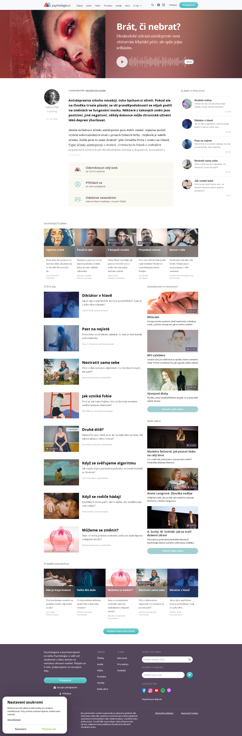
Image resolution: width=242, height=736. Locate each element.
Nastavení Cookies (189, 713)
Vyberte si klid (55, 250)
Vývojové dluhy (157, 393)
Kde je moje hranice (58, 590)
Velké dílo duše (86, 590)
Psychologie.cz (57, 5)
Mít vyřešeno (156, 355)
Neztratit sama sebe (206, 160)
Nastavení (20, 729)
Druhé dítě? (93, 429)
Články (79, 5)
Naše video (154, 421)
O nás (136, 5)
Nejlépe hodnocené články (121, 631)
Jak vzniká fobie (203, 181)
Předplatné (188, 5)
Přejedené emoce (150, 250)
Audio (89, 5)
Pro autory (123, 664)
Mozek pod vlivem (96, 90)
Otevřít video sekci (172, 550)
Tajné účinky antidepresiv (86, 145)
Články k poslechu (193, 90)
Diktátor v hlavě (203, 120)
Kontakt (121, 670)
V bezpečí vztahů (118, 250)
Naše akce (102, 688)
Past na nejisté (203, 140)
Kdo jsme (122, 658)
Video (98, 5)
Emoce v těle (177, 250)
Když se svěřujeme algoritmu (109, 462)
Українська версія (152, 699)
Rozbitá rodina (203, 100)
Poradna (108, 5)
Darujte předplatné (65, 687)
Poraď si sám (85, 250)
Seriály (119, 5)
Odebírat (190, 675)
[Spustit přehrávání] (122, 61)
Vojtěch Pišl (51, 107)
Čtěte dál (50, 286)
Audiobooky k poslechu (162, 286)
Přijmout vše (49, 729)
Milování (153, 317)
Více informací (14, 719)
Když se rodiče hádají (101, 496)
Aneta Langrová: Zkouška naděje (169, 493)
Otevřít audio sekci (172, 409)
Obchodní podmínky (164, 713)
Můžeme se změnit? (100, 530)
